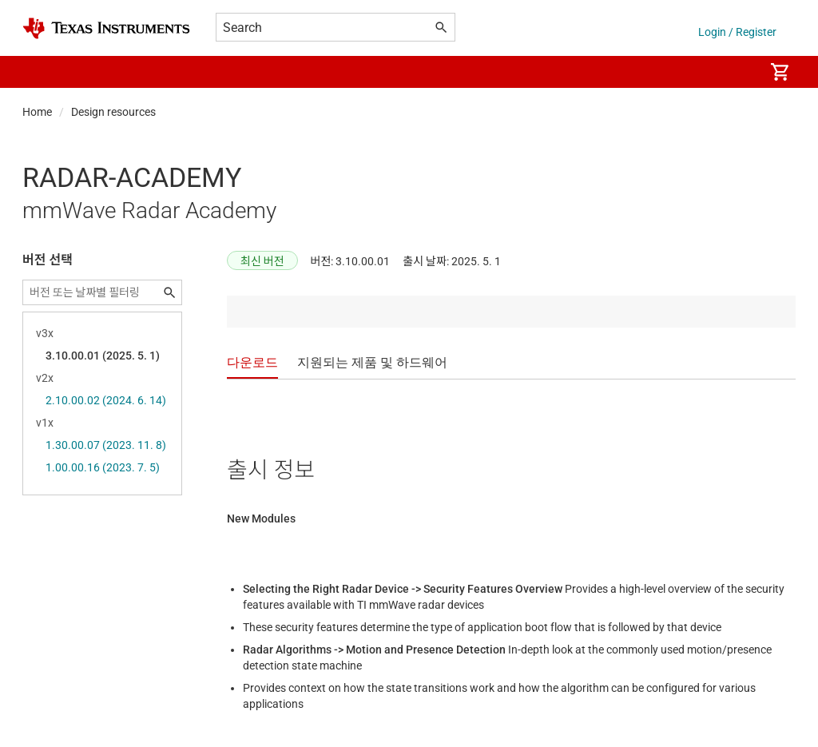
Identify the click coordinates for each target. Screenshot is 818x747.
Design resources (113, 111)
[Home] (106, 28)
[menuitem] (735, 72)
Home (37, 111)
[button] (38, 72)
